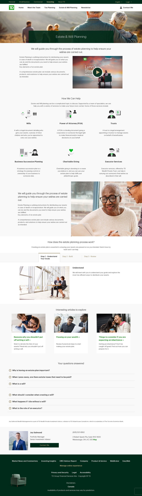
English (118, 2)
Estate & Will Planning (68, 8)
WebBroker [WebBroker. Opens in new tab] (114, 461)
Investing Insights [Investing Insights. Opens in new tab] (48, 461)
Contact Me (126, 7)
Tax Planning (49, 8)
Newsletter (86, 8)
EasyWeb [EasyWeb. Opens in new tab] (126, 461)
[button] (97, 72)
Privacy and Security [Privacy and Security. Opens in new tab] (60, 472)
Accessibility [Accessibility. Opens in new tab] (85, 472)
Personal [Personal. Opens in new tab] (12, 2)
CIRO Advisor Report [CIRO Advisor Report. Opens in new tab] (68, 461)
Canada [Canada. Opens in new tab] (71, 487)
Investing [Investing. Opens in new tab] (50, 2)
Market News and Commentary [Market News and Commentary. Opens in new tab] (25, 461)
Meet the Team (34, 8)
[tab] (49, 257)
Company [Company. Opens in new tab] (84, 461)
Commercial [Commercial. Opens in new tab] (38, 2)
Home (21, 8)
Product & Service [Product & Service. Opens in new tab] (99, 461)
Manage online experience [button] (71, 466)
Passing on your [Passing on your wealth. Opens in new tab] (68, 337)
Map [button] (95, 440)
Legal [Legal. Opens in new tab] (74, 472)
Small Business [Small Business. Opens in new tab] (24, 2)
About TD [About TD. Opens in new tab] (61, 2)
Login (129, 2)
